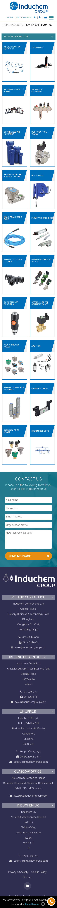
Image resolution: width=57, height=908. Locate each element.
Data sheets (23, 17)
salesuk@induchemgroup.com (28, 761)
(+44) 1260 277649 (28, 756)
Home (6, 25)
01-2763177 (30, 691)
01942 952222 (30, 855)
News (10, 17)
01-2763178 (28, 696)
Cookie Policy (39, 872)
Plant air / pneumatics (38, 25)
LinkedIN (27, 886)
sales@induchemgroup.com (28, 647)
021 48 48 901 (28, 642)
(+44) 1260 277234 (30, 751)
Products (17, 25)
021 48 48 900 (30, 637)
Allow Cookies (42, 904)
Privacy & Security (18, 872)
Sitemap (27, 877)
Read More (32, 904)
